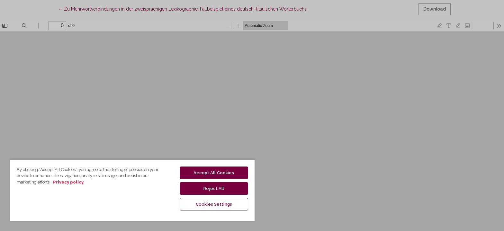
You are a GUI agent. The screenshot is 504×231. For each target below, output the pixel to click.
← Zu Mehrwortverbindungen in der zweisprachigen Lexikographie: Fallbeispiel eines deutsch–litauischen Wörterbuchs (182, 8)
